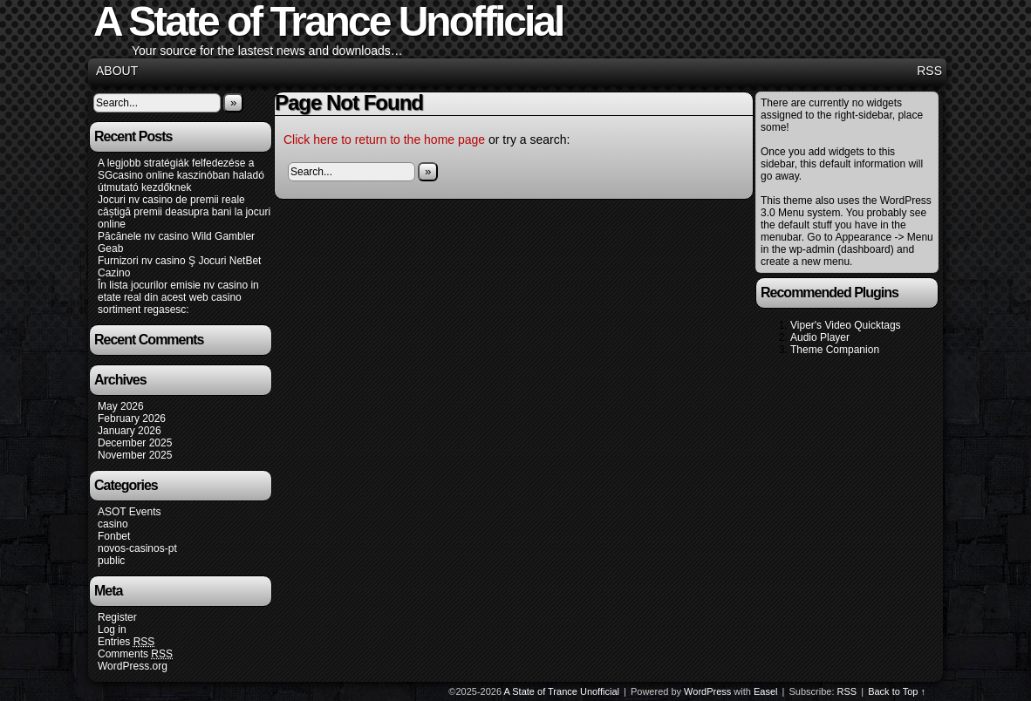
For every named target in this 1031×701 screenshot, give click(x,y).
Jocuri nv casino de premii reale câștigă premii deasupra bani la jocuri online (184, 212)
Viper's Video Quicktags (845, 325)
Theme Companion (834, 350)
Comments (135, 654)
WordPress (707, 691)
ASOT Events (129, 512)
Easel (766, 691)
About (117, 71)
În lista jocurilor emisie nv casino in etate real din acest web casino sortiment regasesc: (178, 297)
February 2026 (132, 418)
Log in (112, 629)
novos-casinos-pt (137, 548)
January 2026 (129, 431)
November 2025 (135, 455)
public (111, 561)
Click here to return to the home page (384, 139)
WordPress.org (132, 666)
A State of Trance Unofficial (561, 691)
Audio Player (820, 337)
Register (117, 617)
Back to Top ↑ (896, 691)
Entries (126, 642)
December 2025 (135, 443)
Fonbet (114, 536)
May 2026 (121, 406)
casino (113, 524)
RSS (929, 71)
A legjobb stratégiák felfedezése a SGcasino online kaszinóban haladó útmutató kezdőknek (181, 175)
